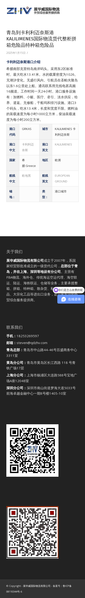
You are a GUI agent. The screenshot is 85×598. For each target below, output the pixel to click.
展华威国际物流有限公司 (37, 586)
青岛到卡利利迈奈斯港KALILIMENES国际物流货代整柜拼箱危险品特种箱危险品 (41, 39)
